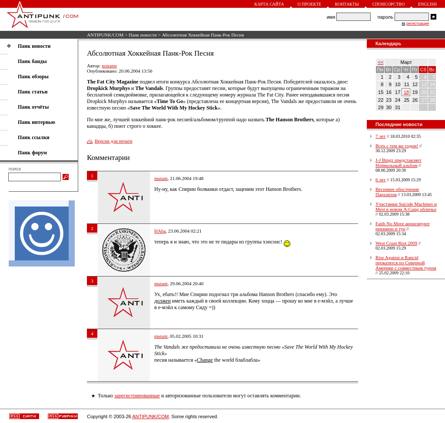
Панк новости (143, 34)
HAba (160, 230)
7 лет (380, 136)
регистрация (417, 23)
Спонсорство (388, 4)
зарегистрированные (137, 396)
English (427, 4)
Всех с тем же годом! (396, 145)
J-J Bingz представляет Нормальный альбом (398, 162)
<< (381, 62)
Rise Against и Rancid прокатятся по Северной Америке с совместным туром (405, 262)
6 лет (380, 179)
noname (109, 65)
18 (406, 92)
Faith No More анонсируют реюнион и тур (402, 226)
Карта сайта (269, 4)
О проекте (310, 4)
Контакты (347, 4)
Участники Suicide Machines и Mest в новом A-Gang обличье (406, 206)
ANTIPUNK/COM (105, 34)
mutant (161, 178)
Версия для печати (114, 140)
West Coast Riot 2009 (396, 243)
